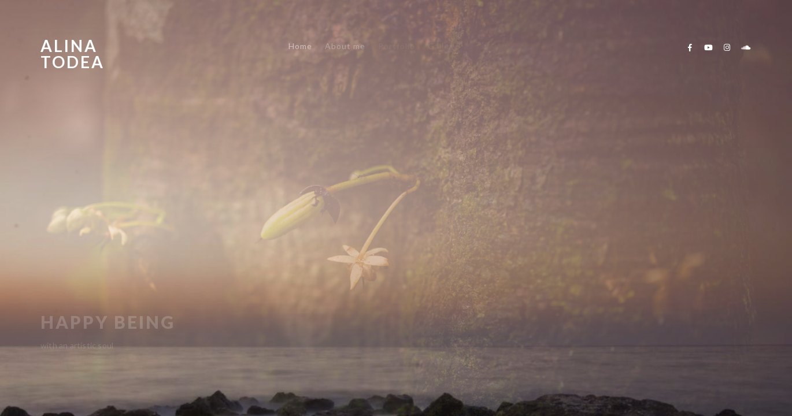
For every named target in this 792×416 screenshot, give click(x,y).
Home (300, 46)
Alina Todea (72, 54)
